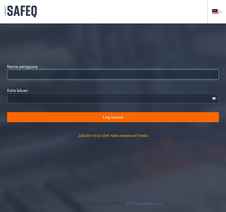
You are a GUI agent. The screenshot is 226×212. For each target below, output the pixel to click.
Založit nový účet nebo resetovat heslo (113, 135)
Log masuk (113, 117)
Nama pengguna (22, 66)
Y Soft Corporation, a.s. (144, 203)
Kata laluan (17, 90)
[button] (217, 11)
